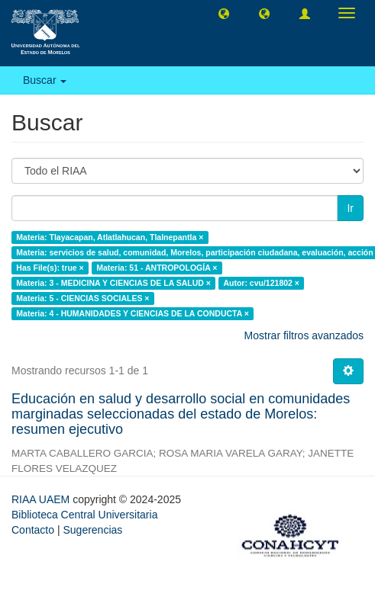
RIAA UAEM (42, 499)
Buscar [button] (44, 80)
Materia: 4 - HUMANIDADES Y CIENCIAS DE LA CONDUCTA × (132, 313)
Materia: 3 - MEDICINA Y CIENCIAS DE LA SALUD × (113, 282)
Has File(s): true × (49, 267)
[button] (224, 13)
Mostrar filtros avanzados (304, 335)
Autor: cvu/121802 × (261, 282)
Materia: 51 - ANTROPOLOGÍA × (156, 267)
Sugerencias (92, 530)
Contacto (32, 530)
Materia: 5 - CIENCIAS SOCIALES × (82, 298)
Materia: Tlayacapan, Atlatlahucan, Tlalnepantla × (109, 237)
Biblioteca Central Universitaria (84, 515)
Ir (350, 208)
